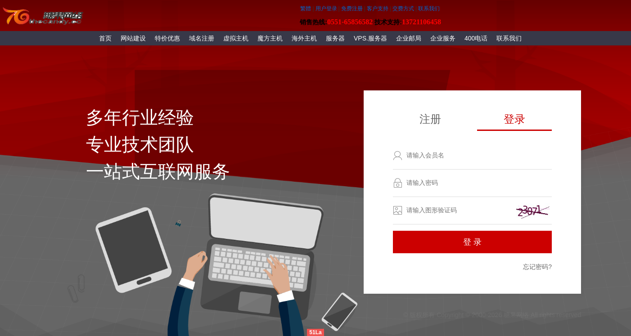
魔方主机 (270, 38)
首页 (105, 38)
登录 (514, 119)
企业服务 (442, 38)
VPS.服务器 (370, 38)
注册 (430, 119)
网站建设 (133, 38)
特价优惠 (167, 38)
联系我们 (509, 38)
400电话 (475, 38)
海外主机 (304, 38)
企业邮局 (408, 38)
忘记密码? (537, 266)
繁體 (305, 8)
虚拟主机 (235, 38)
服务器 (335, 38)
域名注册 (201, 38)
